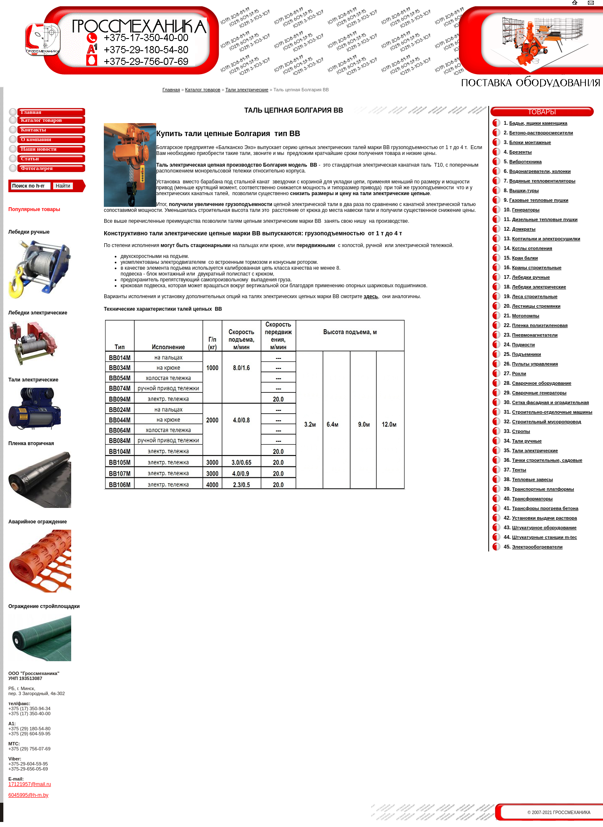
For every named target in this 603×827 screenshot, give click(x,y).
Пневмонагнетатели (535, 334)
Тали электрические (246, 89)
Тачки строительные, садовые (547, 460)
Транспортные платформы (543, 489)
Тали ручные (527, 440)
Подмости (523, 344)
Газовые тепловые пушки (538, 200)
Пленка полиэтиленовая (540, 325)
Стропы (521, 431)
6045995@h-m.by (28, 795)
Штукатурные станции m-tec (544, 537)
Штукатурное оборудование (544, 527)
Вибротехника (525, 161)
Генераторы (525, 209)
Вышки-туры (524, 190)
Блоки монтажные (530, 142)
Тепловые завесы (532, 479)
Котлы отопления (532, 248)
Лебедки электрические (539, 286)
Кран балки (525, 257)
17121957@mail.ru (29, 784)
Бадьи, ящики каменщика (538, 123)
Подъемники (526, 354)
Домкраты (524, 229)
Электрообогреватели (537, 546)
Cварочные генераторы (539, 392)
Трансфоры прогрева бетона (545, 508)
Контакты (33, 129)
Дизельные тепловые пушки (544, 219)
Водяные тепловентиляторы (542, 180)
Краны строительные (537, 267)
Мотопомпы (525, 315)
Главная (31, 112)
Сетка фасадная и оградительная (550, 402)
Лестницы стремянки (536, 306)
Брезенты (520, 152)
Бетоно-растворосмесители (541, 132)
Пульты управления (535, 363)
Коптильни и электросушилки (546, 238)
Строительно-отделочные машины (552, 412)
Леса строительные (534, 296)
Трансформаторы (532, 498)
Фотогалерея (37, 168)
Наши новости (39, 149)
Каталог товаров (41, 120)
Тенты (519, 469)
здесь (371, 296)
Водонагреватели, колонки (540, 171)
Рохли (519, 373)
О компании (36, 139)
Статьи (30, 158)
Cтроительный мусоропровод (546, 421)
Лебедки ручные (531, 277)
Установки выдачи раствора (544, 517)
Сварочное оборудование (541, 383)
